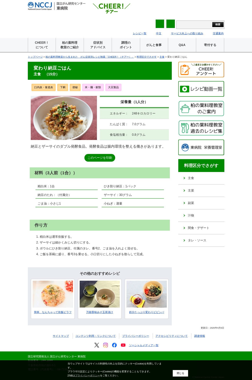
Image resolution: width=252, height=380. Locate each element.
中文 (158, 33)
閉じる (180, 373)
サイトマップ (61, 335)
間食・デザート (198, 227)
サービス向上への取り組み (187, 33)
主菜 (191, 190)
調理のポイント (126, 45)
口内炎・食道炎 (43, 87)
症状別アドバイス (98, 45)
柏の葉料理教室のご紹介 (69, 45)
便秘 (75, 87)
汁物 (191, 215)
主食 (161, 56)
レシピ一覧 (139, 33)
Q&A (182, 45)
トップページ (35, 56)
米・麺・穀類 (93, 87)
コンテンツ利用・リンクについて (95, 335)
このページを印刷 (100, 157)
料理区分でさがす (147, 56)
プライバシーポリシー (135, 335)
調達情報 (199, 335)
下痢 (62, 87)
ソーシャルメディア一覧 (144, 345)
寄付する (210, 45)
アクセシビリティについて (171, 335)
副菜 (191, 203)
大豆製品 (113, 87)
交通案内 (218, 33)
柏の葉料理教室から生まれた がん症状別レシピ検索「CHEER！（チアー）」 (89, 56)
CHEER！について (42, 45)
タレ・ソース (197, 240)
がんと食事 (154, 45)
